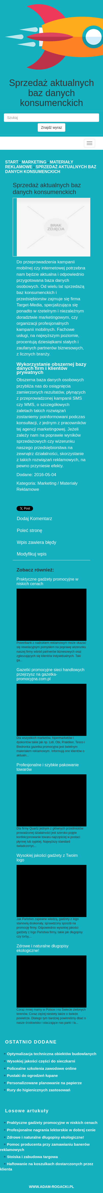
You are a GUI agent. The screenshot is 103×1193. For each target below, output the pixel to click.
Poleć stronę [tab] (29, 530)
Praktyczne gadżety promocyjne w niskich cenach (52, 1122)
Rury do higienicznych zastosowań (38, 1090)
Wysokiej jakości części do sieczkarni (41, 1061)
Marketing (34, 162)
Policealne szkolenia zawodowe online (41, 1068)
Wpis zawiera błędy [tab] (36, 542)
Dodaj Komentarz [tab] (34, 518)
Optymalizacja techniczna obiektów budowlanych (51, 1054)
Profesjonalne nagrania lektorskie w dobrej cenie (51, 1130)
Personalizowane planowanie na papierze (44, 1083)
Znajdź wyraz (51, 127)
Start (11, 162)
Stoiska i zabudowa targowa (32, 1157)
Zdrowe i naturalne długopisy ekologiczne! (45, 1137)
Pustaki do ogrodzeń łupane (32, 1075)
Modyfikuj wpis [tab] (32, 554)
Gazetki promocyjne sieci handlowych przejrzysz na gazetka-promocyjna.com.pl (50, 674)
